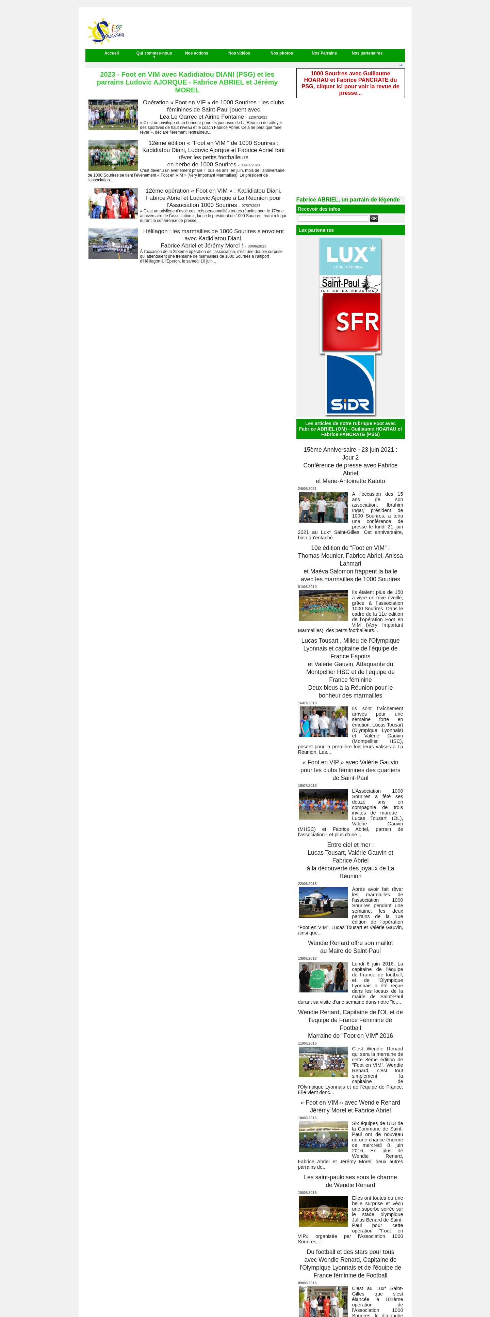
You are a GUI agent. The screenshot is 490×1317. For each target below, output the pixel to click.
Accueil (111, 53)
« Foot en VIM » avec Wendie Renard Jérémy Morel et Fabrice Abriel (350, 1059)
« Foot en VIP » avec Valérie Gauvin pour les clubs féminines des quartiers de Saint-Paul (351, 753)
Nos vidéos (239, 53)
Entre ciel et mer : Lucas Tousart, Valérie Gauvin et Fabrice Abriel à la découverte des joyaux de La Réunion (350, 836)
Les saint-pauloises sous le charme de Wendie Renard (350, 1130)
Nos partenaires (367, 53)
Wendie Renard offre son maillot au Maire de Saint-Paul (350, 912)
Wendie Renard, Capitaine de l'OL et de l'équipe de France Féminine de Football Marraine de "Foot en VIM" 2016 (350, 983)
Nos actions (196, 53)
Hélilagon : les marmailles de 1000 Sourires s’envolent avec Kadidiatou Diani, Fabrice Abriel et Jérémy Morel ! (213, 238)
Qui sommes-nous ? (154, 55)
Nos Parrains (324, 53)
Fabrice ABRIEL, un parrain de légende (340, 189)
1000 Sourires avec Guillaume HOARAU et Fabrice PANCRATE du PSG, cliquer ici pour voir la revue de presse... (350, 78)
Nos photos (282, 53)
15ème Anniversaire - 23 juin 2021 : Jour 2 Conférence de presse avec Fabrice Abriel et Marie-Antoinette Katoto (350, 451)
